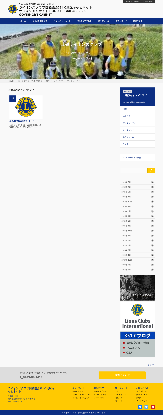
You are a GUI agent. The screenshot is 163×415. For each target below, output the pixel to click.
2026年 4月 (138, 187)
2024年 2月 (138, 250)
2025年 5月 (138, 211)
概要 (125, 109)
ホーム (23, 21)
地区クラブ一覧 (100, 391)
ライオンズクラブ (40, 21)
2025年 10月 (138, 201)
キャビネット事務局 (131, 1)
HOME (11, 81)
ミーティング (128, 130)
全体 (117, 391)
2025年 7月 (138, 206)
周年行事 (118, 401)
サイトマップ (141, 401)
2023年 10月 (138, 260)
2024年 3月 (138, 245)
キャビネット (77, 391)
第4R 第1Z (35, 81)
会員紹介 (126, 116)
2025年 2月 (138, 221)
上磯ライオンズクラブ (53, 81)
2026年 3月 (138, 192)
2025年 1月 (138, 226)
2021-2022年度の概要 (132, 158)
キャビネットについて (81, 394)
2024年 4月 (138, 240)
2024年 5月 (138, 236)
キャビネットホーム (62, 21)
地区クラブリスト (84, 21)
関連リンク (138, 21)
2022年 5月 (138, 270)
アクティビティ (73, 81)
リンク (125, 144)
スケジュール (103, 21)
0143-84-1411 (33, 377)
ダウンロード (121, 21)
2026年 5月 (138, 182)
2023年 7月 (138, 265)
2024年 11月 (138, 231)
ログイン (151, 365)
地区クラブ (22, 81)
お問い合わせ (147, 1)
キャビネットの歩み (80, 398)
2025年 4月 (138, 216)
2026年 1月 (138, 197)
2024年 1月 (138, 255)
